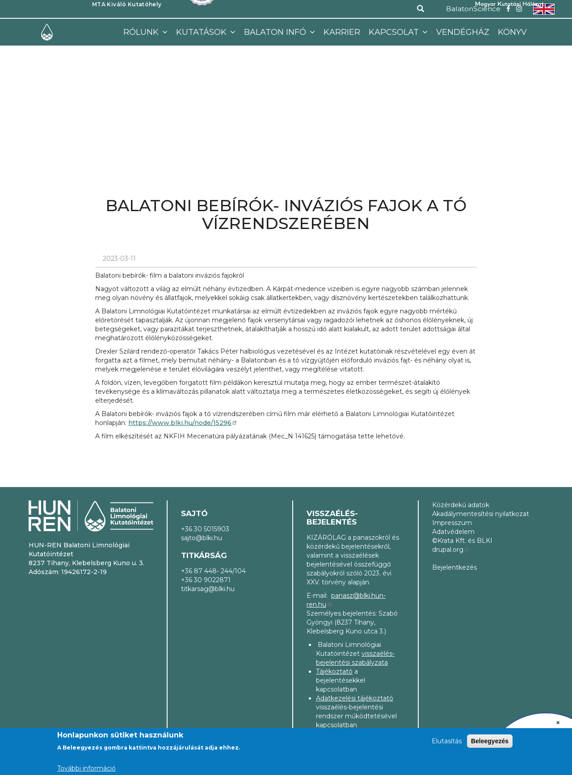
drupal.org (451, 550)
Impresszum (452, 523)
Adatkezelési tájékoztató (354, 698)
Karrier (342, 32)
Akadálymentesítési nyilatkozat (480, 514)
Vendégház (462, 32)
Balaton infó (276, 32)
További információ (86, 768)
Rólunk (142, 32)
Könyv (512, 32)
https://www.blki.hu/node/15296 (183, 423)
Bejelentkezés (454, 567)
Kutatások (202, 32)
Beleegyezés (490, 741)
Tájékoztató (334, 671)
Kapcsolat (395, 32)
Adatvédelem (453, 532)
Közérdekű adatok (460, 505)
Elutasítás (447, 741)
